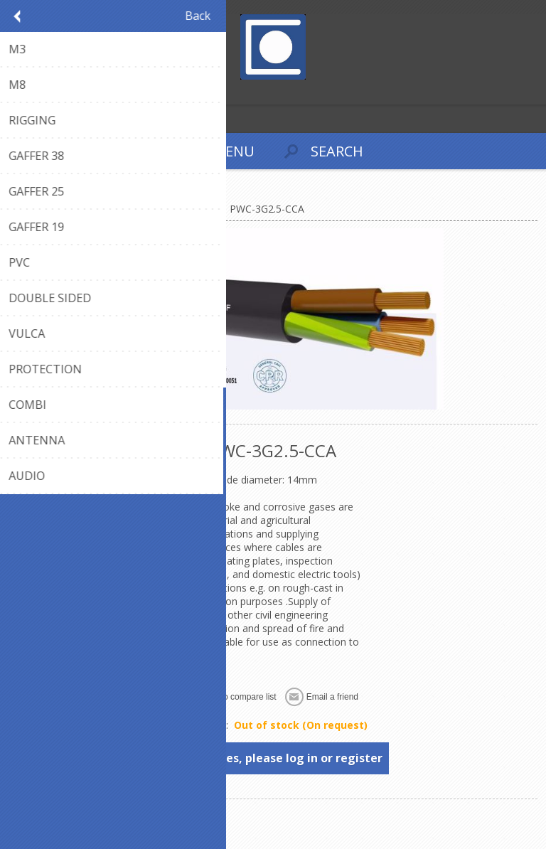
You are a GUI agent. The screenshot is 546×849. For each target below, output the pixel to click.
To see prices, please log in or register (273, 758)
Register (13, 92)
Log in (41, 92)
